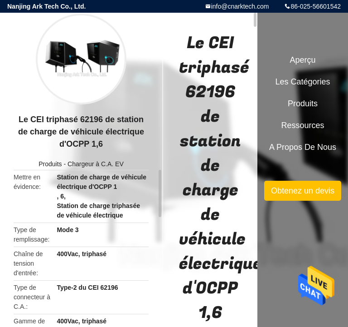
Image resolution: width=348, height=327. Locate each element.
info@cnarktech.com (240, 6)
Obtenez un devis (302, 190)
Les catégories (302, 81)
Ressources (302, 125)
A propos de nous (302, 147)
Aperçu (302, 59)
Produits (50, 164)
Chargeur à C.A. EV (96, 164)
